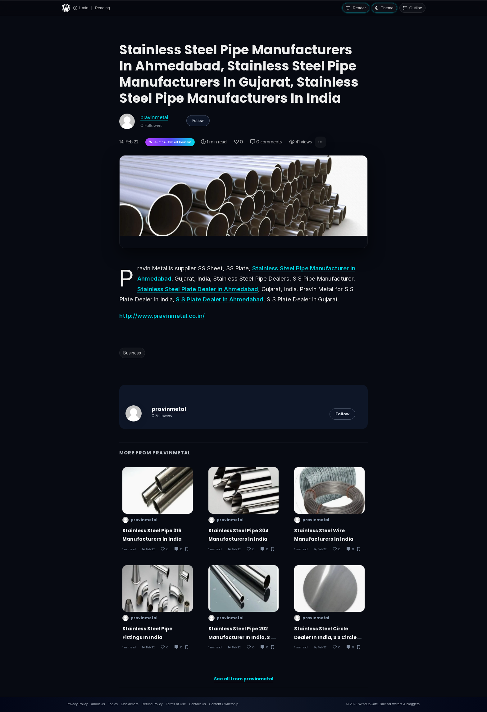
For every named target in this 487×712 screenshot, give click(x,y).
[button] (320, 142)
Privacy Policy (77, 704)
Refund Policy (152, 704)
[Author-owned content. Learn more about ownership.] (170, 142)
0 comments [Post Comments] (266, 142)
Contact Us (197, 704)
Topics (113, 704)
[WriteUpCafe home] (65, 8)
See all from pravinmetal (243, 679)
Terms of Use (176, 704)
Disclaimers (130, 704)
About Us (98, 704)
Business (132, 352)
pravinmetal (154, 117)
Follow (198, 120)
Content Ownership (223, 704)
